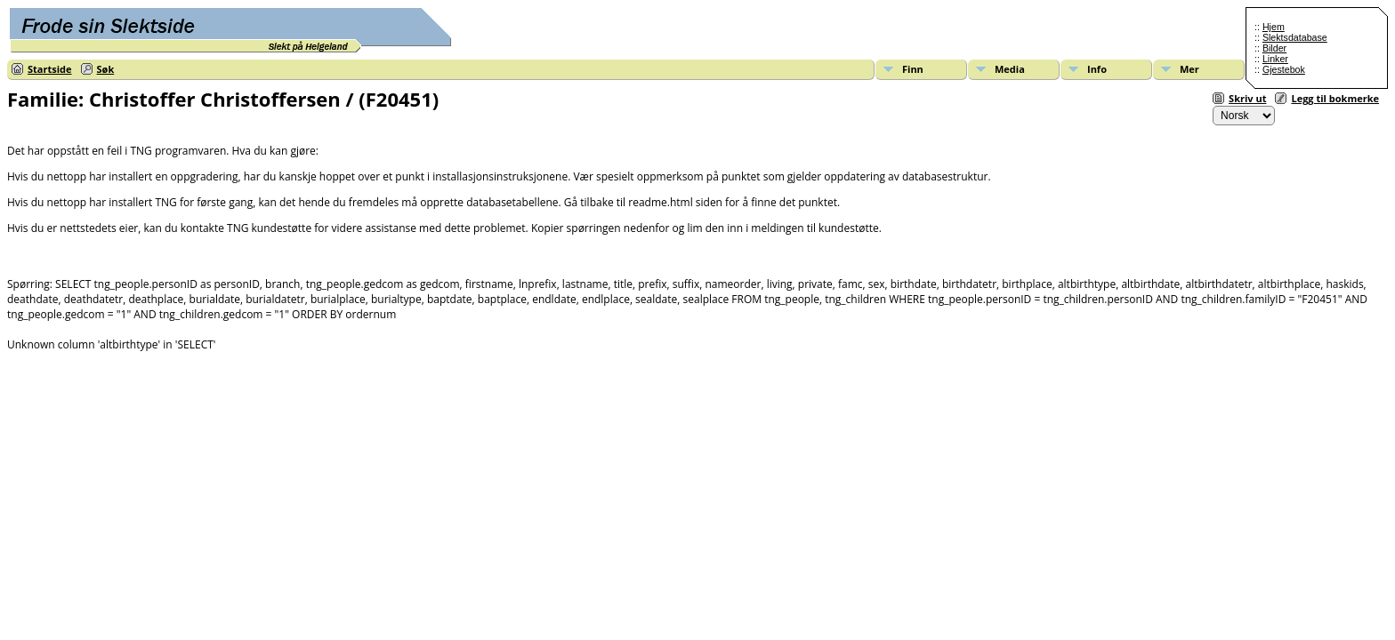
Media (1010, 69)
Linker (1275, 58)
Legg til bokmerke (1335, 98)
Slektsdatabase (1294, 37)
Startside (50, 69)
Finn (912, 69)
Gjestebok (1283, 69)
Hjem (1273, 26)
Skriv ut (1247, 98)
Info (1097, 69)
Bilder (1274, 48)
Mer (1189, 69)
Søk (106, 69)
